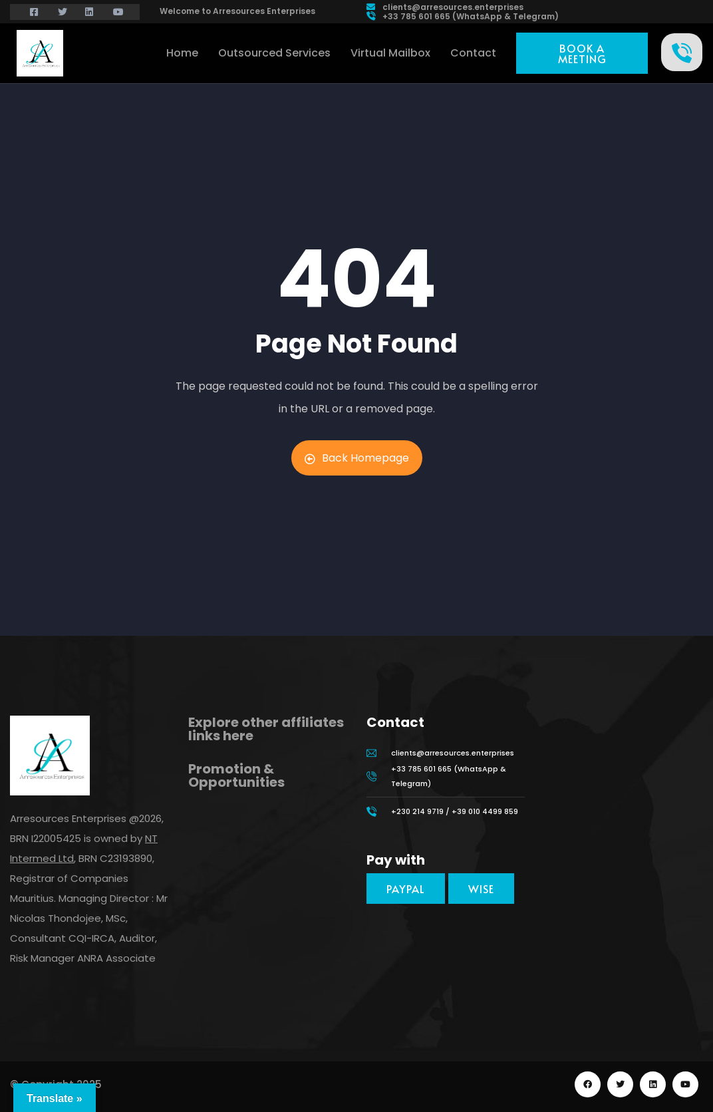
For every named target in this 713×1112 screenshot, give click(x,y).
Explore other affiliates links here (266, 729)
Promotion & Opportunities (236, 775)
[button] (582, 53)
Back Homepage (357, 458)
